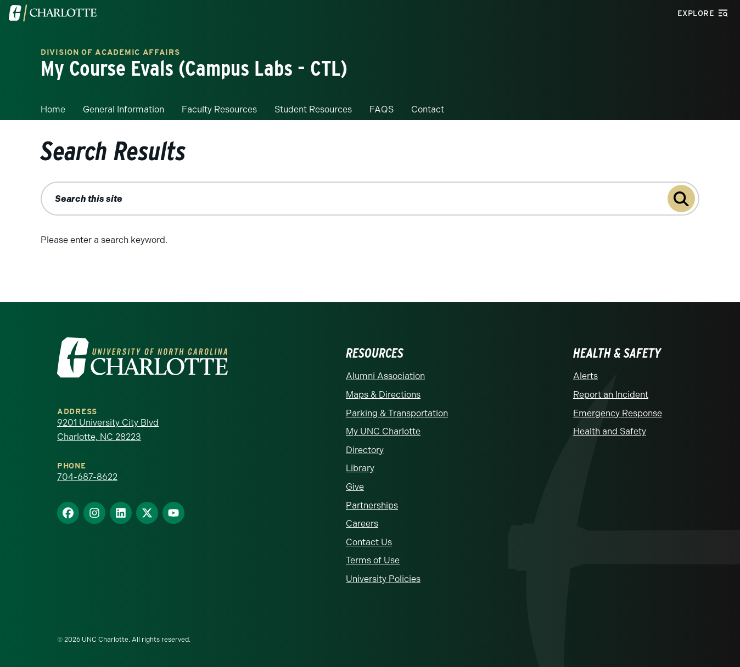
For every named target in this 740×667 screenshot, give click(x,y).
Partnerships (372, 505)
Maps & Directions (383, 394)
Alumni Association (385, 376)
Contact (427, 109)
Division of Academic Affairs (110, 52)
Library (360, 468)
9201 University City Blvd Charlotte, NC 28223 (108, 429)
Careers (362, 523)
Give (355, 487)
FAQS (381, 109)
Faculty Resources (219, 109)
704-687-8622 (87, 477)
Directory (365, 450)
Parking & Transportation (397, 413)
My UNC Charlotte (383, 431)
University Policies (383, 579)
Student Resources (313, 109)
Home (53, 109)
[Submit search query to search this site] (681, 198)
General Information (123, 109)
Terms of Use (373, 560)
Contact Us (369, 542)
